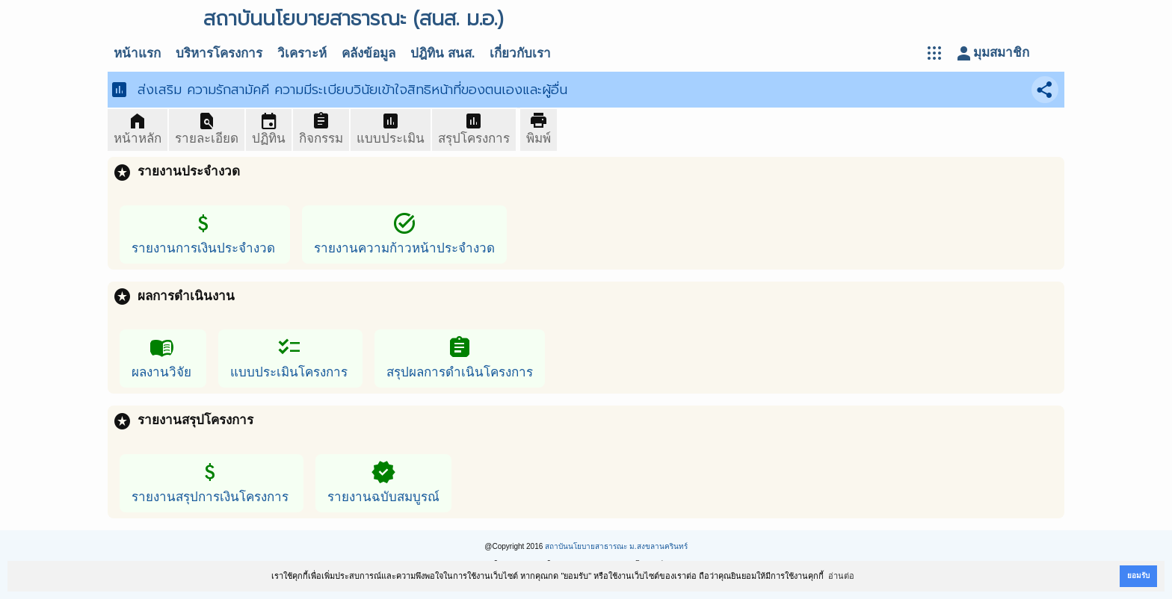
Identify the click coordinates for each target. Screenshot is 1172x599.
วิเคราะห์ (302, 53)
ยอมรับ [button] (1138, 575)
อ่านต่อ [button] (841, 575)
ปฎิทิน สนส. (442, 53)
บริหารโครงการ (219, 53)
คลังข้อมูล (368, 53)
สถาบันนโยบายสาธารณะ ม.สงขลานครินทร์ (616, 546)
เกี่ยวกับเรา (520, 53)
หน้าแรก (137, 53)
